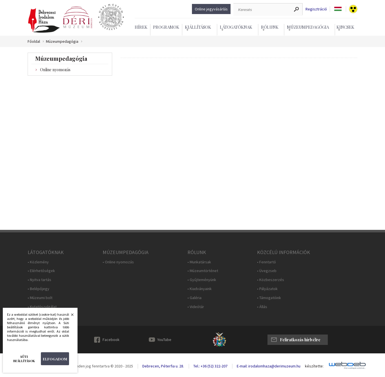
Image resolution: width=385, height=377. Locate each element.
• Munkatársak (199, 262)
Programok (166, 27)
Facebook (111, 339)
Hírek (141, 27)
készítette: (314, 366)
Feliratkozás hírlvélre (300, 339)
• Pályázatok (267, 288)
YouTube (164, 339)
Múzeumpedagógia (62, 41)
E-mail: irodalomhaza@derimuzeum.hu (268, 366)
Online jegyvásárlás (211, 9)
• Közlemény (38, 262)
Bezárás (69, 316)
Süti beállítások (24, 358)
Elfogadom (55, 358)
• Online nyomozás (118, 262)
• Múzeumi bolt (40, 297)
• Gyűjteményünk (201, 279)
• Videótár (195, 306)
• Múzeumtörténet (202, 270)
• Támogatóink (269, 297)
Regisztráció (316, 9)
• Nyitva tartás (39, 279)
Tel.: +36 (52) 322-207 (210, 366)
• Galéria (194, 297)
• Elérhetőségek (41, 270)
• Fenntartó (266, 262)
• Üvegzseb (266, 270)
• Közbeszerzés (270, 279)
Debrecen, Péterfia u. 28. (163, 366)
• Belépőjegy (38, 288)
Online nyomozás (55, 69)
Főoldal (34, 41)
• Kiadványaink (199, 288)
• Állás (262, 306)
